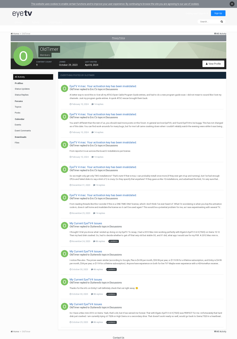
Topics (18, 107)
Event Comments (23, 130)
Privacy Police (118, 38)
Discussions (112, 89)
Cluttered (95, 226)
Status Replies (21, 95)
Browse (19, 22)
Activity (36, 22)
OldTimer (74, 89)
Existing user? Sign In (197, 13)
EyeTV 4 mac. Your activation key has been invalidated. (103, 86)
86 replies (99, 241)
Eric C (93, 89)
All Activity (20, 77)
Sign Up (218, 13)
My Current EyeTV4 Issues (86, 223)
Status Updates (22, 89)
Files (17, 142)
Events (18, 124)
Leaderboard (55, 22)
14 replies (97, 104)
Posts (17, 112)
